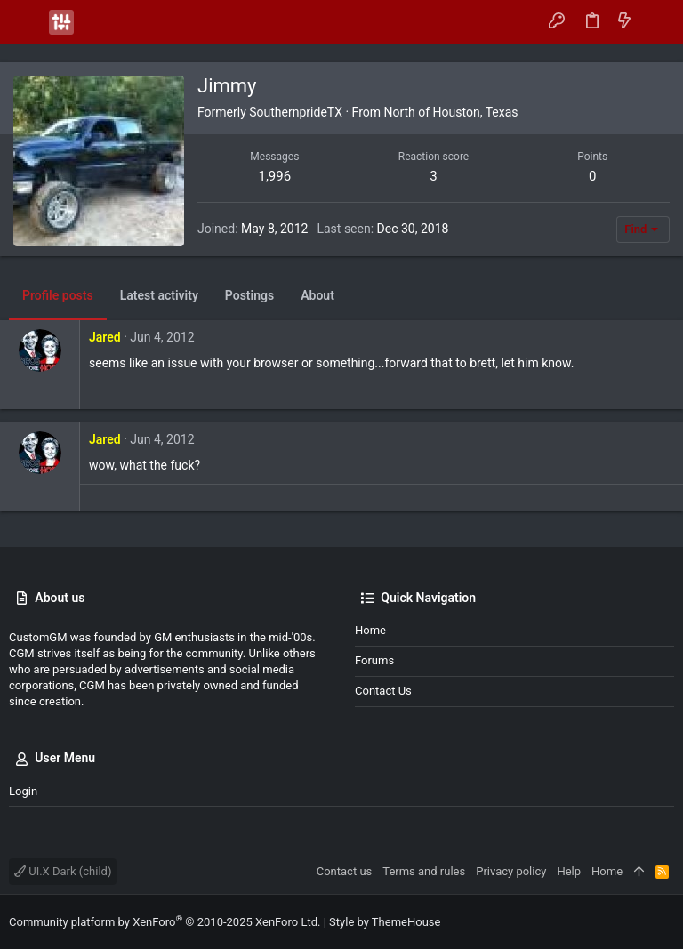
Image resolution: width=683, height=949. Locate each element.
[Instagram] (666, 921)
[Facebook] (639, 921)
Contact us (383, 690)
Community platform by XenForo (164, 922)
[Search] (656, 22)
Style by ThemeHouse (384, 922)
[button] (26, 22)
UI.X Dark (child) (62, 871)
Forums (374, 660)
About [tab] (317, 295)
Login (23, 791)
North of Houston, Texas (450, 112)
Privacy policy (511, 871)
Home (370, 630)
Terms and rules (423, 871)
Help (569, 871)
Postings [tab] (249, 295)
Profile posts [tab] (57, 295)
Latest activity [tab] (159, 295)
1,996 (274, 176)
